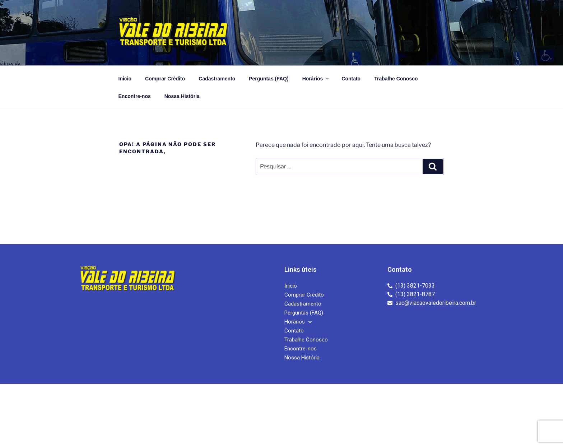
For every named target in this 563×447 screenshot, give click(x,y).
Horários (316, 79)
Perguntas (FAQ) (268, 79)
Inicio (125, 79)
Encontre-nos (134, 96)
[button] (298, 321)
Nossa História (182, 96)
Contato (350, 79)
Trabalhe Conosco (396, 79)
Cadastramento (217, 79)
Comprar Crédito (165, 79)
